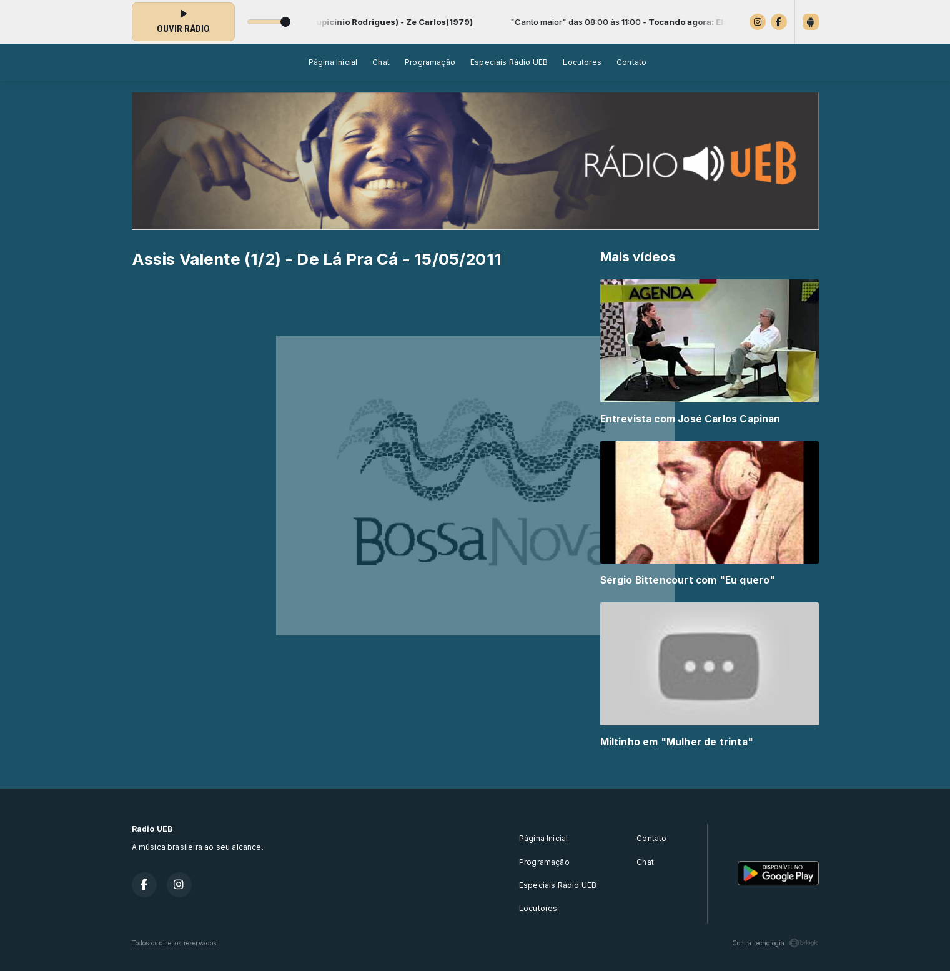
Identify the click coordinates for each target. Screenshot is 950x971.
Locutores (582, 62)
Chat (381, 62)
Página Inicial (333, 62)
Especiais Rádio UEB (509, 62)
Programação (430, 62)
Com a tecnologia (775, 943)
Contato (631, 62)
